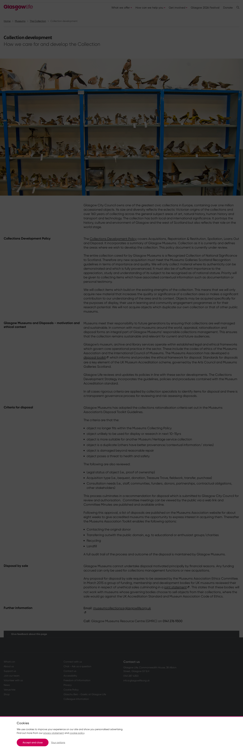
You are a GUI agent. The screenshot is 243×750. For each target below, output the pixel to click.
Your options (58, 742)
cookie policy (77, 733)
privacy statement (53, 733)
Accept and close (33, 742)
